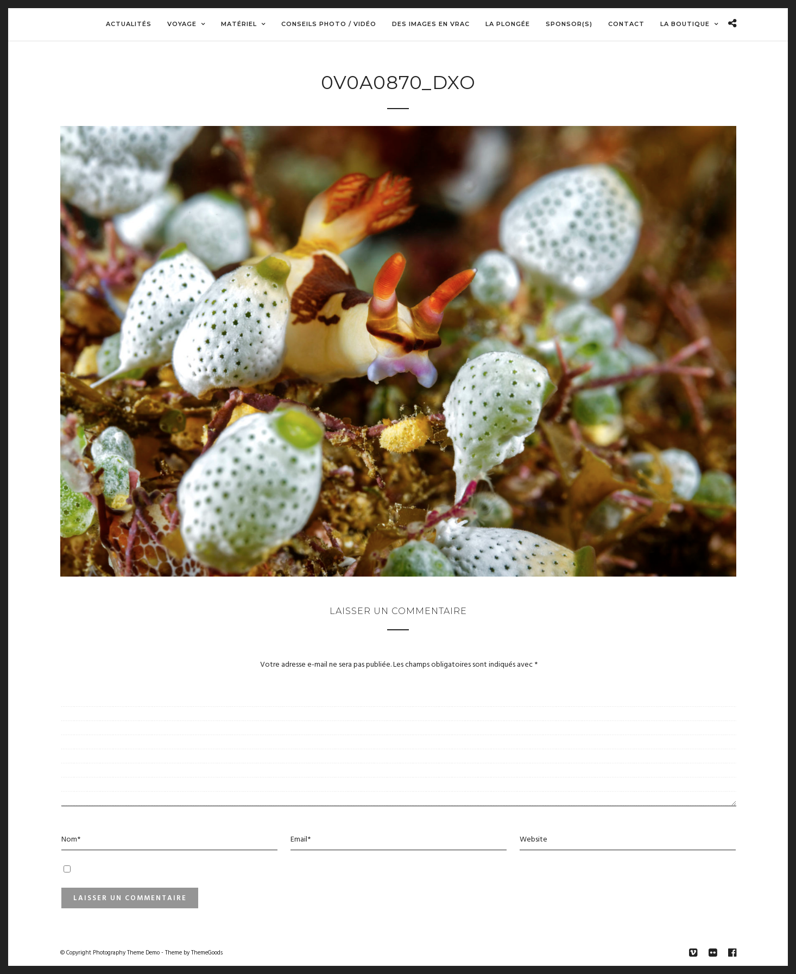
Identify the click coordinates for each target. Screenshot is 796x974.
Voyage (182, 24)
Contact (626, 24)
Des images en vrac (431, 24)
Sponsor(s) (569, 24)
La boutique (685, 24)
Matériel (239, 24)
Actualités (128, 24)
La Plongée (507, 24)
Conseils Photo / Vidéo (328, 24)
